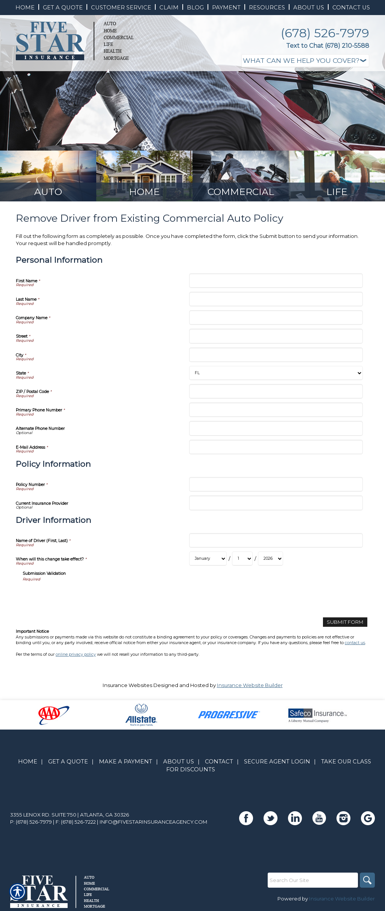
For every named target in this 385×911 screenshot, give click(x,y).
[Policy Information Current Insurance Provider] (275, 502)
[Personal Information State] (275, 373)
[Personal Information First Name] (275, 280)
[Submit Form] (345, 622)
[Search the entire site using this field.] (313, 880)
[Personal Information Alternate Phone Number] (275, 428)
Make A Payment (125, 761)
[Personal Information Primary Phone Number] (275, 409)
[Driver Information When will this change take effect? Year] (270, 558)
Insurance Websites (127, 685)
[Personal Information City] (275, 354)
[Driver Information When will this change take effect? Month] (208, 558)
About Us (178, 761)
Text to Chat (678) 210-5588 (327, 45)
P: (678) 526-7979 (31, 822)
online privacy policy (76, 654)
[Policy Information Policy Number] (275, 484)
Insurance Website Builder (250, 685)
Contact (219, 761)
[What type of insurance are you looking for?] (305, 60)
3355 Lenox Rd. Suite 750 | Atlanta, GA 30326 (69, 815)
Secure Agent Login (277, 761)
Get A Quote (68, 761)
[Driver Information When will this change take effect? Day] (242, 558)
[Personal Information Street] (275, 336)
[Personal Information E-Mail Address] (275, 447)
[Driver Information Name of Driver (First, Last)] (275, 540)
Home (27, 761)
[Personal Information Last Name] (275, 299)
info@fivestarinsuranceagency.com (154, 822)
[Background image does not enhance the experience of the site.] (48, 176)
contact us (355, 642)
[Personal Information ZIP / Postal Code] (275, 391)
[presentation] (80, 597)
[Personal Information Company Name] (275, 317)
